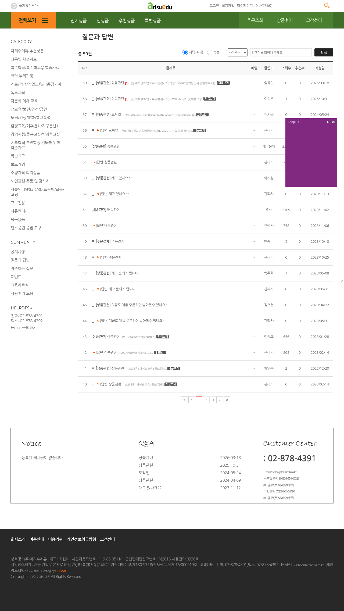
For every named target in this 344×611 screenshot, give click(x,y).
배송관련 (105, 210)
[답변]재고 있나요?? (112, 194)
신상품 (102, 20)
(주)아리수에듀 (41, 577)
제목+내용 (192, 52)
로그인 (214, 6)
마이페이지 (245, 6)
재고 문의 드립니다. (117, 273)
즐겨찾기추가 (24, 6)
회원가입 (228, 6)
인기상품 (78, 20)
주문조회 (255, 20)
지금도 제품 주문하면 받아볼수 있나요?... (133, 305)
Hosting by (54, 571)
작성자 (215, 52)
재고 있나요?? (113, 178)
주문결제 (110, 241)
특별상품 (153, 20)
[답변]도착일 (107, 130)
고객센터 (314, 20)
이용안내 (37, 539)
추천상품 (127, 20)
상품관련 (110, 83)
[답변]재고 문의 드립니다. (116, 289)
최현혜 (35, 571)
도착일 (108, 114)
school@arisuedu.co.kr (309, 565)
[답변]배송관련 (104, 225)
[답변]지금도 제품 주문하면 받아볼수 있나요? (130, 321)
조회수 (286, 68)
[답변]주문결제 (108, 257)
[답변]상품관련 (104, 162)
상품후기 (285, 20)
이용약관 (55, 539)
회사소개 (18, 539)
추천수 (299, 68)
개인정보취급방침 (81, 539)
